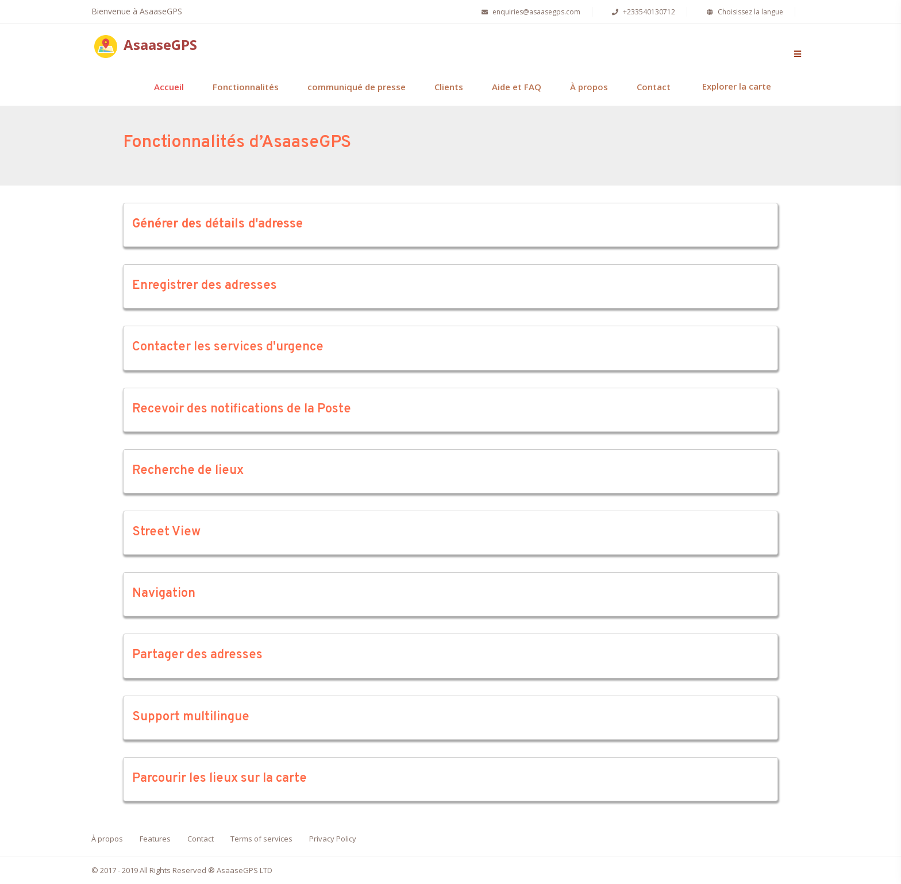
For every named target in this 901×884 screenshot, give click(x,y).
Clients (448, 86)
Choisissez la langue (743, 12)
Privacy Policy (332, 838)
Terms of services (261, 838)
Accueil (169, 86)
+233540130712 (642, 12)
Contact (654, 86)
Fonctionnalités (246, 86)
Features (155, 838)
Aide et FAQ (516, 86)
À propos (589, 86)
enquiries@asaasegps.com (529, 12)
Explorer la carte (736, 86)
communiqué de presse (356, 86)
